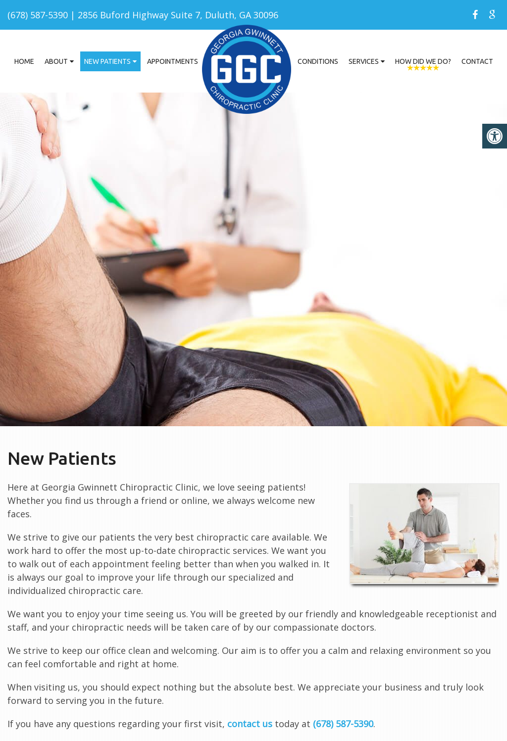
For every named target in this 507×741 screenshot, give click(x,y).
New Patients (107, 61)
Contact (477, 61)
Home (24, 61)
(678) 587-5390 (37, 15)
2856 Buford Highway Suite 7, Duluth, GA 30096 (178, 15)
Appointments (172, 61)
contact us (249, 724)
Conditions (318, 61)
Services (364, 61)
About (56, 61)
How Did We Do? (423, 61)
